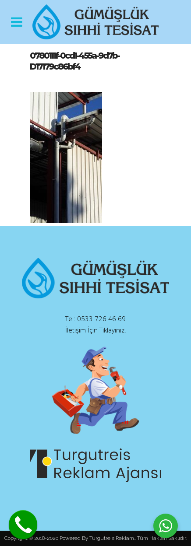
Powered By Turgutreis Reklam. (97, 538)
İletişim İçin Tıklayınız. (95, 330)
